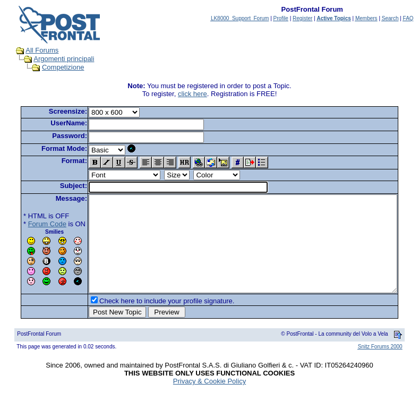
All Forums (31, 50)
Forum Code (31, 224)
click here (194, 94)
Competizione (53, 67)
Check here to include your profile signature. (150, 320)
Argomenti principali (53, 59)
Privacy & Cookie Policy (209, 400)
